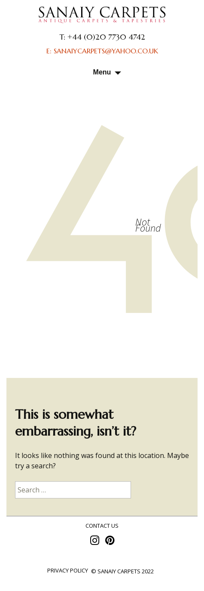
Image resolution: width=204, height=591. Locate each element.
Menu (102, 72)
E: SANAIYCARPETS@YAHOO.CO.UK (102, 50)
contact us (102, 525)
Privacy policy (67, 570)
